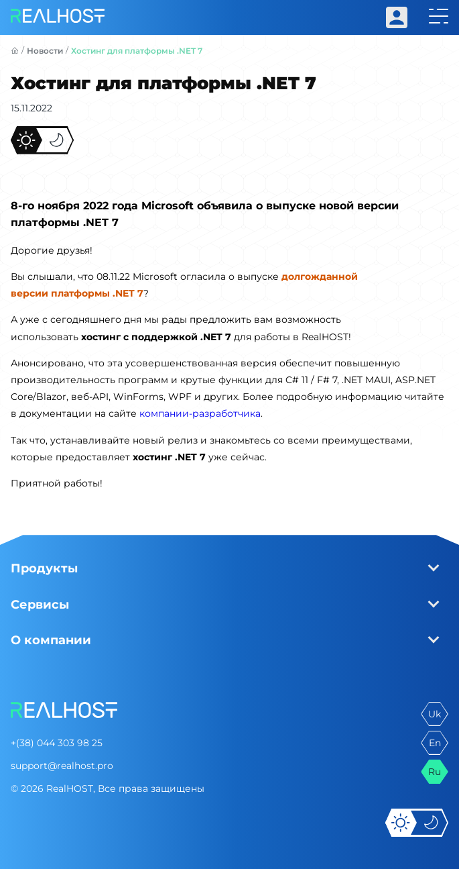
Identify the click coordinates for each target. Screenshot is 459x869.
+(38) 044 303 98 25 (57, 743)
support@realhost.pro (62, 766)
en (435, 743)
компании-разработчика (200, 413)
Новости (45, 51)
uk (434, 714)
